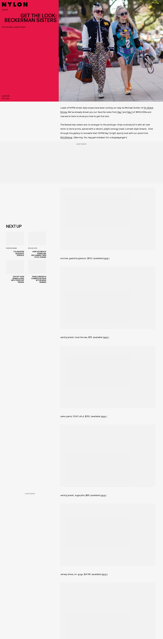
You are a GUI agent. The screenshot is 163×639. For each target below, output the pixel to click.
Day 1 (119, 112)
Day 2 (130, 112)
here (105, 258)
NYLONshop (66, 137)
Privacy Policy (19, 217)
